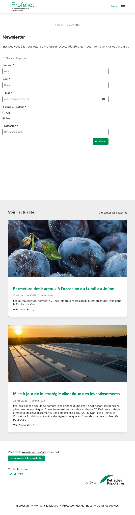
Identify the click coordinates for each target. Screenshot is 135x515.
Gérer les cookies (108, 505)
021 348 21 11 (15, 474)
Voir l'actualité (24, 310)
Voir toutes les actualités (113, 212)
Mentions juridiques (46, 505)
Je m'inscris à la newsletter (26, 458)
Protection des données (77, 505)
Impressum (22, 505)
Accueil (59, 25)
